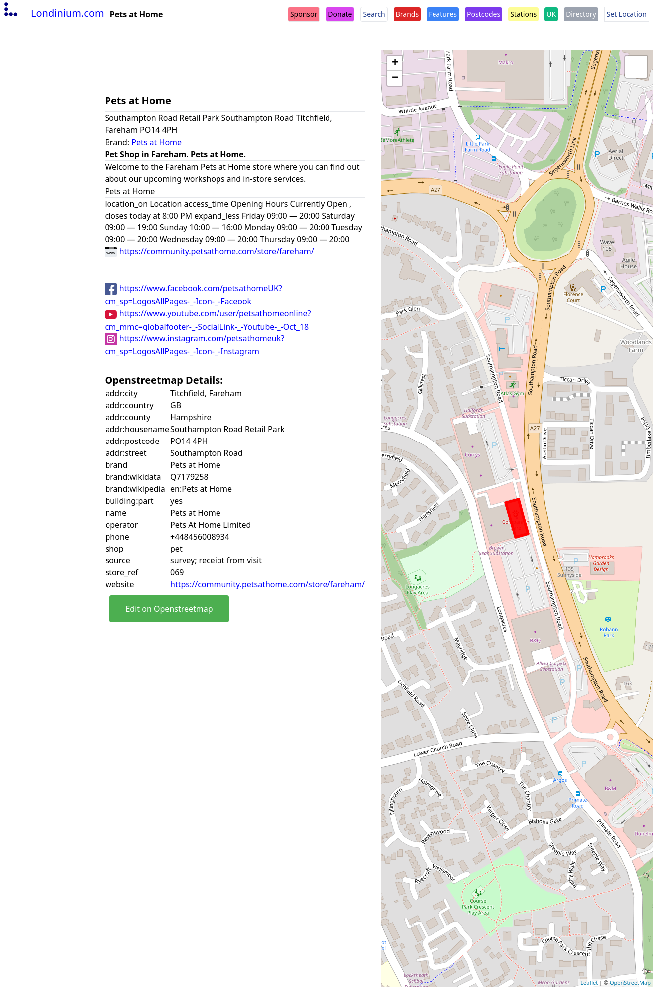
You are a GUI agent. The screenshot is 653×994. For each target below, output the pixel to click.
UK (551, 14)
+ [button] (395, 63)
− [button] (395, 78)
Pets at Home (156, 142)
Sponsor (303, 14)
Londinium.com (53, 13)
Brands (407, 14)
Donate (340, 14)
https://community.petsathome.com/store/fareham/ (209, 251)
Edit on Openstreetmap (169, 608)
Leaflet (589, 982)
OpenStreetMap (630, 982)
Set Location (627, 14)
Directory (581, 14)
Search (374, 14)
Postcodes (483, 14)
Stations (523, 14)
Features (443, 14)
